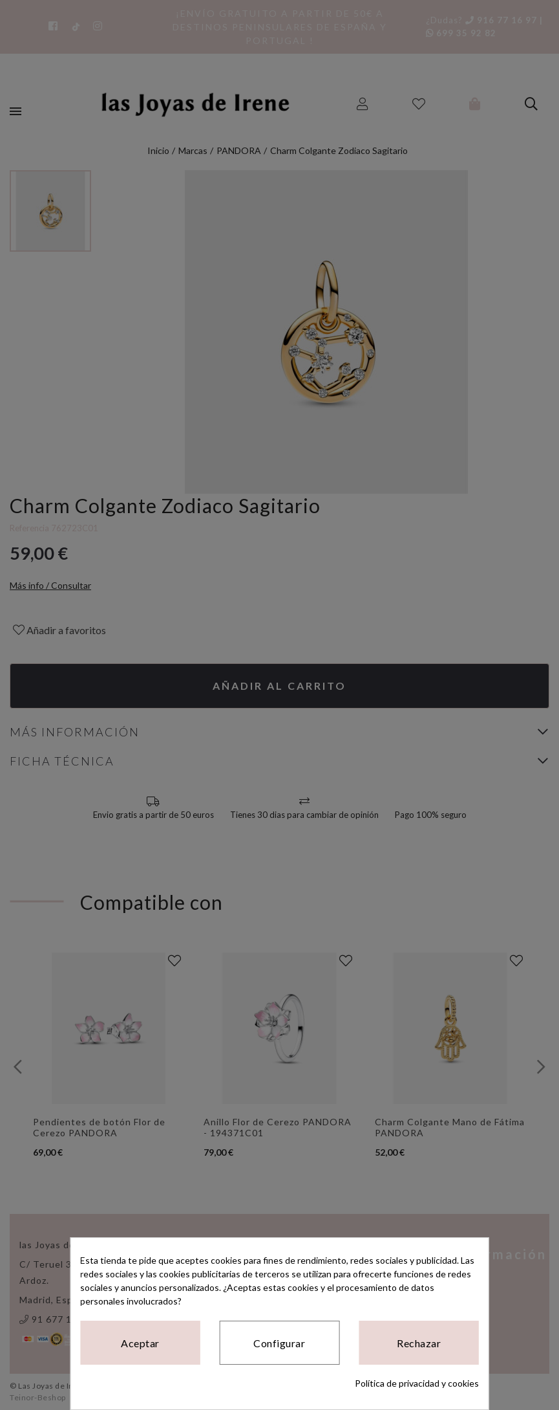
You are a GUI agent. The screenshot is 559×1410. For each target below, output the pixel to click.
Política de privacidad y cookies (417, 1383)
